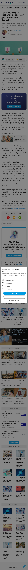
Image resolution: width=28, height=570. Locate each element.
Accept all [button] (15, 293)
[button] (14, 300)
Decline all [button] (14, 297)
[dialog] (14, 285)
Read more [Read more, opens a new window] (4, 277)
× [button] (24, 268)
